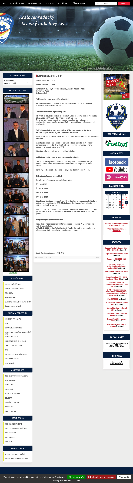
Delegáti (8, 398)
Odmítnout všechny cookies (101, 477)
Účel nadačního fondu (14, 289)
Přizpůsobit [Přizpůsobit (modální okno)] (124, 477)
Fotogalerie (13, 273)
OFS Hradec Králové (13, 424)
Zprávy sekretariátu (14, 346)
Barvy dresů (10, 411)
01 (114, 192)
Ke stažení (9, 363)
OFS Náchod (10, 437)
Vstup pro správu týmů (15, 454)
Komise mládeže (11, 337)
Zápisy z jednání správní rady (18, 302)
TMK (6, 350)
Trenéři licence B (12, 402)
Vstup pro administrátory (16, 459)
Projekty (9, 293)
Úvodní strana (17, 3)
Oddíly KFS (9, 407)
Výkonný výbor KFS (13, 319)
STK (6, 323)
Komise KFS (9, 385)
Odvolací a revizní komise (16, 354)
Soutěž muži (63, 3)
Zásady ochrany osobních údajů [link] (66, 480)
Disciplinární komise (13, 328)
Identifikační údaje (13, 284)
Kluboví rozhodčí (12, 394)
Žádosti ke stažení (13, 306)
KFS (4, 3)
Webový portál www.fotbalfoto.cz (116, 363)
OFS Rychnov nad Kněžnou (16, 428)
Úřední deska (79, 3)
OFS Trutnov (10, 433)
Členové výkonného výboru (16, 376)
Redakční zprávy (12, 359)
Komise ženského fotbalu (15, 341)
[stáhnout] (116, 249)
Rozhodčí (9, 389)
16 (120, 202)
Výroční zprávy (11, 297)
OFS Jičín (8, 442)
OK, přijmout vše (76, 477)
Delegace (49, 3)
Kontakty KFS (34, 3)
